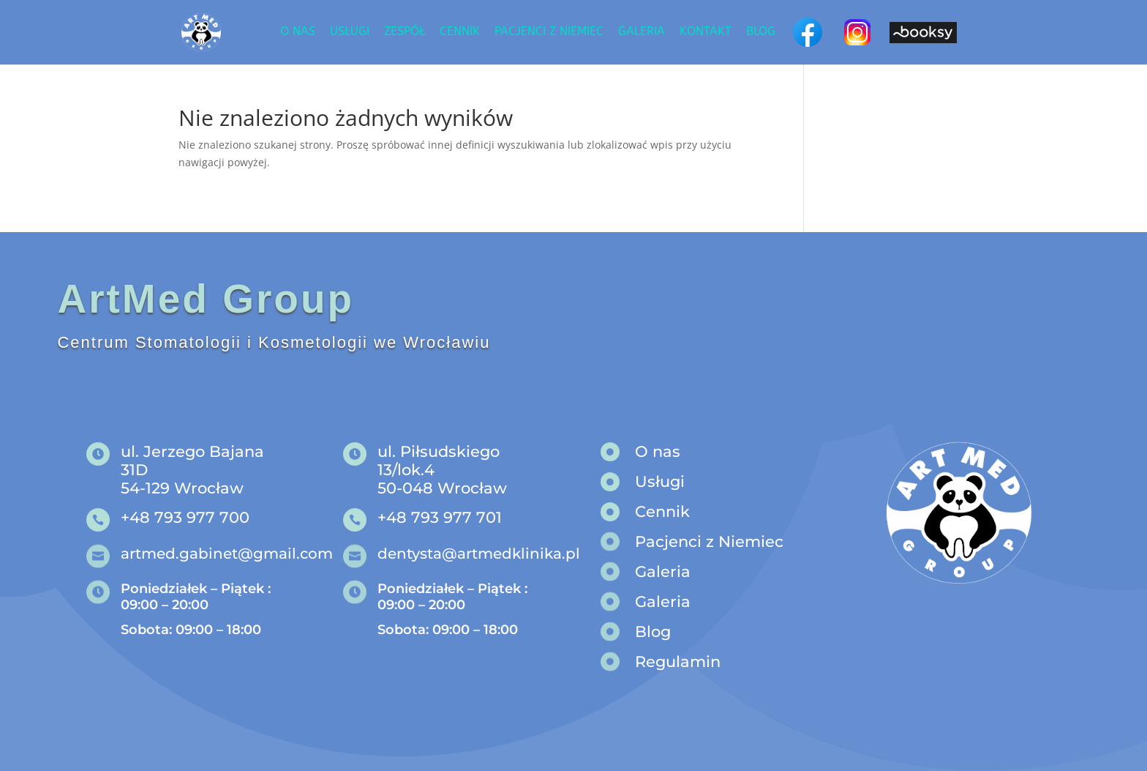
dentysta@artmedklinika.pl (478, 553)
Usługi (349, 32)
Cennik (460, 32)
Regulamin (678, 661)
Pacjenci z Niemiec (709, 541)
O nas (297, 32)
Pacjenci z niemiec (548, 32)
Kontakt (706, 32)
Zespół (404, 32)
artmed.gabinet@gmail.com (227, 553)
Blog (760, 32)
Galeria (641, 32)
